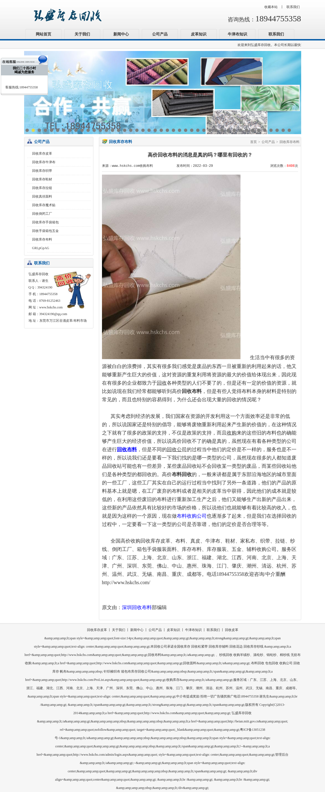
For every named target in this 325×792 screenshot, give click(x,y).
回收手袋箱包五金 (45, 231)
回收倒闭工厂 (42, 214)
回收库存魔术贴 (43, 205)
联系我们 (293, 7)
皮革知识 (198, 34)
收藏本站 (271, 7)
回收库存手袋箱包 (45, 222)
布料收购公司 (192, 516)
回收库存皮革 (42, 153)
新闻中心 (121, 34)
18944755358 (278, 18)
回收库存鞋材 (42, 179)
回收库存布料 (42, 239)
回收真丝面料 (42, 196)
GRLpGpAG (40, 248)
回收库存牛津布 (43, 162)
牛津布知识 (237, 34)
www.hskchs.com (51, 307)
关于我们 (82, 34)
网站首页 (43, 34)
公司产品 (160, 34)
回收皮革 (231, 630)
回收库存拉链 (42, 188)
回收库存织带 (42, 171)
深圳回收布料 (137, 607)
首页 (253, 142)
